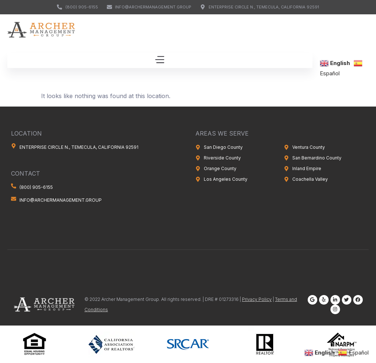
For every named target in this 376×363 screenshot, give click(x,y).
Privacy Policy (257, 299)
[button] (159, 60)
